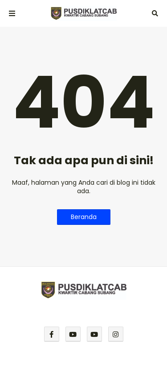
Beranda (84, 216)
